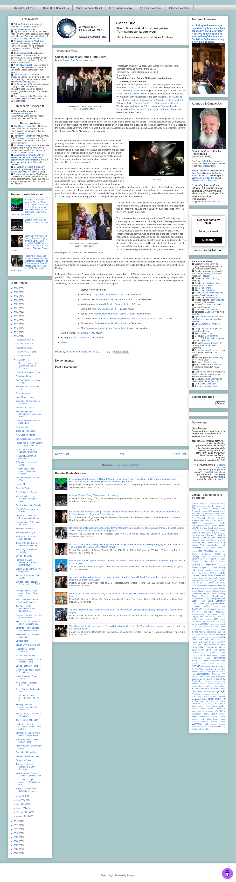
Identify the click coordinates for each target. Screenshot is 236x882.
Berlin (222, 523)
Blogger (131, 875)
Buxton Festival (214, 535)
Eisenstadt (196, 580)
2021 (16, 308)
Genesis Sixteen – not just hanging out (28, 421)
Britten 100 (214, 530)
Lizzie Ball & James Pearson (208, 338)
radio (213, 666)
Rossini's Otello (23, 488)
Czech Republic (219, 570)
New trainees (22, 427)
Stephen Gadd (129, 100)
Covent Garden (204, 570)
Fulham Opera (219, 591)
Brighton (203, 528)
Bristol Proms (22, 641)
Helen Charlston (217, 300)
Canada (205, 547)
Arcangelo (196, 511)
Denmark (213, 573)
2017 (16, 324)
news (222, 634)
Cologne (195, 561)
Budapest (221, 533)
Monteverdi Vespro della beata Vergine (27, 740)
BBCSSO (221, 521)
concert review (204, 564)
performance (219, 658)
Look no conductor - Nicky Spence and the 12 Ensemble (28, 365)
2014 (16, 336)
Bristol (210, 528)
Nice (202, 637)
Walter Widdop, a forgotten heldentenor (28, 635)
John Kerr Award (23, 393)
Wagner (222, 714)
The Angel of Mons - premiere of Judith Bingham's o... (25, 608)
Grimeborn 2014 (23, 376)
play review (220, 660)
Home (64, 342)
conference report (199, 567)
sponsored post (209, 691)
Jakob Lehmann (212, 379)
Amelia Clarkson (211, 343)
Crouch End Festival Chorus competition (28, 570)
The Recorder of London (27, 720)
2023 (16, 300)
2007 (16, 845)
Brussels (209, 533)
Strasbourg (206, 694)
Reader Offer (197, 669)
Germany (221, 594)
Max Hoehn (208, 305)
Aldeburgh (196, 508)
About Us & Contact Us (56, 8)
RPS (213, 674)
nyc (218, 642)
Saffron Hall (205, 676)
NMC (207, 637)
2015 (16, 332)
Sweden (222, 697)
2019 (16, 316)
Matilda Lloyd (211, 386)
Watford (214, 716)
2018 (16, 320)
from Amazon (207, 436)
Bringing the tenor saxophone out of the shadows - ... (27, 707)
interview (197, 609)
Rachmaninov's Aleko (25, 655)
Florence (209, 591)
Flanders (201, 591)
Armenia (204, 511)
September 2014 (24, 352)
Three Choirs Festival (25, 431)
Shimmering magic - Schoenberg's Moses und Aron (28, 414)
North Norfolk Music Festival (28, 372)
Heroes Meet (22, 484)
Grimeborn (220, 601)
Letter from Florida (207, 617)
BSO (216, 533)
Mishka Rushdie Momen (212, 364)
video (214, 713)
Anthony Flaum (168, 103)
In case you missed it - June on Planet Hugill (28, 660)
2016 (16, 328)
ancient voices (218, 508)
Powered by (208, 250)
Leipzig (195, 617)
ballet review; (220, 513)
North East (197, 640)
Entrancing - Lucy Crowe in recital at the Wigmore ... (28, 734)
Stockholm (196, 694)
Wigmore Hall (200, 724)
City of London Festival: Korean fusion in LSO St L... (28, 584)
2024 (16, 296)
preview (197, 666)
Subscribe (208, 240)
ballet (199, 513)
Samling (203, 679)
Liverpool (208, 619)
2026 (16, 288)
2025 (16, 292)
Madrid (194, 624)
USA (216, 711)
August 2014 (22, 356)
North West (209, 640)
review (194, 672)
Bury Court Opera (199, 535)
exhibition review (204, 586)
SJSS (202, 684)
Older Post (179, 454)
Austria (216, 511)
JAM (194, 612)
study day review (200, 697)
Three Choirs (198, 709)
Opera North (198, 650)
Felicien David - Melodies (27, 756)
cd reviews (220, 551)
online (211, 644)
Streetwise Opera (218, 694)
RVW (223, 674)
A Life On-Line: (213, 504)
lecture (201, 614)
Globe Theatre (200, 596)
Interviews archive (179, 8)
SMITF (217, 684)
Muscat (211, 626)
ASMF (210, 511)
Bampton (195, 516)
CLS (200, 559)
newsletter (196, 637)
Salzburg (195, 679)
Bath (194, 518)
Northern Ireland (200, 642)
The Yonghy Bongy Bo (26, 532)
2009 (16, 837)
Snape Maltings (205, 686)
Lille (201, 619)
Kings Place (214, 612)
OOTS (216, 644)
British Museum (219, 528)
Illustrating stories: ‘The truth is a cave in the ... (29, 616)
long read (206, 621)
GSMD (195, 603)
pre (218, 663)
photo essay (209, 660)
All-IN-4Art (207, 508)
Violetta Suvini (209, 264)
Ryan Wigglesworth (210, 273)
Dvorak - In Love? (24, 556)
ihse (223, 606)
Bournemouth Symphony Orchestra (148, 109)
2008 (16, 841)
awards (222, 511)
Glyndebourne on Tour (201, 598)
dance (194, 573)
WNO (216, 726)
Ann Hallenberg (216, 357)
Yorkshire (206, 729)
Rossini (79, 337)
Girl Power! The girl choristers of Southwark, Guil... (28, 782)
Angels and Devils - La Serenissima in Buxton (27, 516)
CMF (205, 559)
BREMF (195, 528)
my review (134, 90)
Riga (212, 672)
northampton (220, 640)
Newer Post (62, 454)
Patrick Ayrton (210, 362)
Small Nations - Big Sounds (28, 505)
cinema (203, 556)
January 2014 (22, 816)
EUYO (194, 586)
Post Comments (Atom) (127, 465)
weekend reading (198, 719)
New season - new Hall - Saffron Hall (27, 684)
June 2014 (21, 796)
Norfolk (222, 637)
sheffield (195, 684)
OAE (199, 644)
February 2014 (23, 812)
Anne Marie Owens (137, 93)
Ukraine (211, 711)
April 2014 (21, 804)
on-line (205, 644)
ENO (194, 583)
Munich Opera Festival (200, 626)
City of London (212, 556)
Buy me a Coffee (212, 201)
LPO (213, 621)
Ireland (206, 609)
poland (194, 663)
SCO (223, 679)
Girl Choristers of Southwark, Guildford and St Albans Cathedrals (124, 318)
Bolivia (207, 525)
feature (214, 586)
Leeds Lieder (219, 614)
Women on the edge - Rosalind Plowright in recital (27, 498)
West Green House (216, 719)
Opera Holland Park (201, 647)
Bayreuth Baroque (206, 518)
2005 (16, 853)
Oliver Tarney (210, 312)
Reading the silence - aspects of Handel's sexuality (26, 471)
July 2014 (21, 360)
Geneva (214, 594)
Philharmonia (197, 660)
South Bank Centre (216, 688)
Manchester (203, 624)
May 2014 (21, 800)
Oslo (223, 653)
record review (210, 669)
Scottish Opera (207, 681)
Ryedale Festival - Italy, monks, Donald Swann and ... (27, 593)
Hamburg (195, 606)
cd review (205, 551)
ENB (208, 580)
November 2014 (24, 344)
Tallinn (204, 699)
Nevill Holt (221, 632)
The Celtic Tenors (203, 288)
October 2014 (22, 348)
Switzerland (196, 699)
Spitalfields (197, 691)
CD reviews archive (151, 8)
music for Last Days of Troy (111, 328)
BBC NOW (211, 521)
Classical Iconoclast (220, 466)
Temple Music (214, 699)
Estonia (210, 583)
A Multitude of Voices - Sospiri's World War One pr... (28, 698)
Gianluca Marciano (170, 106)
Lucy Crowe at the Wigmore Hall (108, 294)
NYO (223, 642)
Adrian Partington (213, 293)
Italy (219, 609)
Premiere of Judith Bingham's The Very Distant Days (26, 562)
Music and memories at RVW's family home (26, 790)
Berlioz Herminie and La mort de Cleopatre (27, 600)
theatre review (218, 706)
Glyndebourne (218, 596)
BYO (202, 545)
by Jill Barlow (210, 540)
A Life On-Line (199, 503)
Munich (222, 624)
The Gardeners (207, 701)
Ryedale (195, 676)
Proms (207, 666)
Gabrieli (195, 594)
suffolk (213, 697)
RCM (223, 666)
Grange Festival (218, 598)
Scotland (196, 681)
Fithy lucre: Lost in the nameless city (26, 537)
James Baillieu (208, 290)
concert (222, 561)
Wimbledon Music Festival (202, 727)
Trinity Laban (214, 709)
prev (223, 663)
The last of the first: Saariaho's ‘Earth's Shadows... (25, 766)
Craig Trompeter (202, 328)
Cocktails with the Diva (26, 752)
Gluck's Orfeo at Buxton (26, 492)
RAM (218, 666)
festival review (204, 589)
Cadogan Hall (218, 545)
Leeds (209, 614)
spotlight (220, 691)
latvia (223, 612)
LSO (218, 621)
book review (218, 525)
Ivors (223, 609)
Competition (209, 561)
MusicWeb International (214, 472)
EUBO (222, 583)
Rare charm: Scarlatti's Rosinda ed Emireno (26, 450)
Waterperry (204, 716)
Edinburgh (203, 578)
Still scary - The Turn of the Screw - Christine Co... (28, 622)
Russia (217, 674)
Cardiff (212, 547)
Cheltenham (206, 554)
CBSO (219, 547)
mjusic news (214, 624)
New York (204, 635)
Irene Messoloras (213, 297)
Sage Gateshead (218, 676)
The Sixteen (219, 704)
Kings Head (202, 612)
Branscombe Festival (25, 528)
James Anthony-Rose (204, 350)
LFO (223, 617)
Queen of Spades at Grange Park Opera (28, 671)
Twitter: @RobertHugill (89, 8)
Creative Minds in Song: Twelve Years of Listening (93, 495)
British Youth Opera (200, 530)
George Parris (211, 336)
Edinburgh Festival (217, 578)
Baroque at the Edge (217, 516)
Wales (194, 716)
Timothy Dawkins (142, 103)
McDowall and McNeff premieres (26, 457)
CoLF (223, 559)
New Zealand (214, 635)
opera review (89, 60)
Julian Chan (207, 333)
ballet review (207, 513)
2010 (16, 833)
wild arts (213, 724)
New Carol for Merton (25, 435)
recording (221, 669)
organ (218, 653)
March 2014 (22, 808)
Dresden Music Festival (210, 575)
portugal (203, 663)
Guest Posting (205, 603)
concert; (222, 565)
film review (217, 589)
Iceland (216, 606)
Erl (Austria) (202, 583)
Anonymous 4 (83, 333)
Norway (212, 642)
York (199, 729)
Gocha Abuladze (157, 100)
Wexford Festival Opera (213, 721)
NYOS (194, 645)
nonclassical (213, 637)
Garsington (204, 593)
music (217, 626)
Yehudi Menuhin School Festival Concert (115, 313)
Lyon (223, 621)
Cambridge (196, 547)
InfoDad (221, 479)
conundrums (212, 567)
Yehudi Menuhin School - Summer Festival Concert (28, 774)
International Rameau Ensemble (26, 650)
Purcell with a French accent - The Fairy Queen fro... (29, 444)
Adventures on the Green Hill (211, 506)
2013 (16, 821)
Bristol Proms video (24, 397)
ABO (194, 506)
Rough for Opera (23, 760)
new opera (196, 635)
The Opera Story (205, 704)
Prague (211, 663)
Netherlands (211, 632)
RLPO (216, 672)
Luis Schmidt (211, 283)
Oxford (195, 655)
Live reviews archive (121, 8)
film (211, 589)
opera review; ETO (207, 653)
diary (222, 572)
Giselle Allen (173, 96)
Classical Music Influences (204, 180)
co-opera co (214, 559)
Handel (206, 606)
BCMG (194, 523)
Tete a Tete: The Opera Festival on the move (26, 544)
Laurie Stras (200, 372)
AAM (223, 503)
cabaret (208, 545)
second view (220, 681)
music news (210, 629)
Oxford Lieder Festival (209, 655)
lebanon (195, 614)
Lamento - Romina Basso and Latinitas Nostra (27, 629)
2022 (16, 304)
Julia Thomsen (211, 309)
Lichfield (195, 619)
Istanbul (213, 609)
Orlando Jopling (212, 278)
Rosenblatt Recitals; (201, 674)
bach (193, 513)
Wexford (195, 721)
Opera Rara (211, 650)
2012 (16, 825)
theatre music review (201, 706)
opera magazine (218, 647)
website (222, 716)
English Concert (217, 580)
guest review (219, 603)
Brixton (202, 533)
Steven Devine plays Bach (28, 645)
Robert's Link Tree (24, 8)
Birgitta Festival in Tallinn (27, 666)
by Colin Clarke (215, 538)
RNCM (222, 672)
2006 (16, 849)
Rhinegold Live (204, 672)
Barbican (204, 515)
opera (222, 644)
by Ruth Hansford (207, 542)
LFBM (218, 617)
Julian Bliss (211, 384)
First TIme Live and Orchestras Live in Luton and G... (28, 726)
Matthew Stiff (140, 106)
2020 (16, 312)
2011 (16, 829)
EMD (203, 580)
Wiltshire (222, 724)
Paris (208, 658)
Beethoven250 (208, 523)
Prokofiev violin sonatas (117, 323)
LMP (216, 619)
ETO (217, 583)
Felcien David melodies (118, 304)
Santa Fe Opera (214, 679)
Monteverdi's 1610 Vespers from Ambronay (117, 299)
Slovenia (209, 684)
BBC (202, 520)
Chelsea (195, 554)
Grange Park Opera (72, 60)
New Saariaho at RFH (107, 309)
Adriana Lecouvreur (25, 407)
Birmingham (197, 525)
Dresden (195, 575)
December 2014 (24, 340)
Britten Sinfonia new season (28, 439)
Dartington (203, 573)
